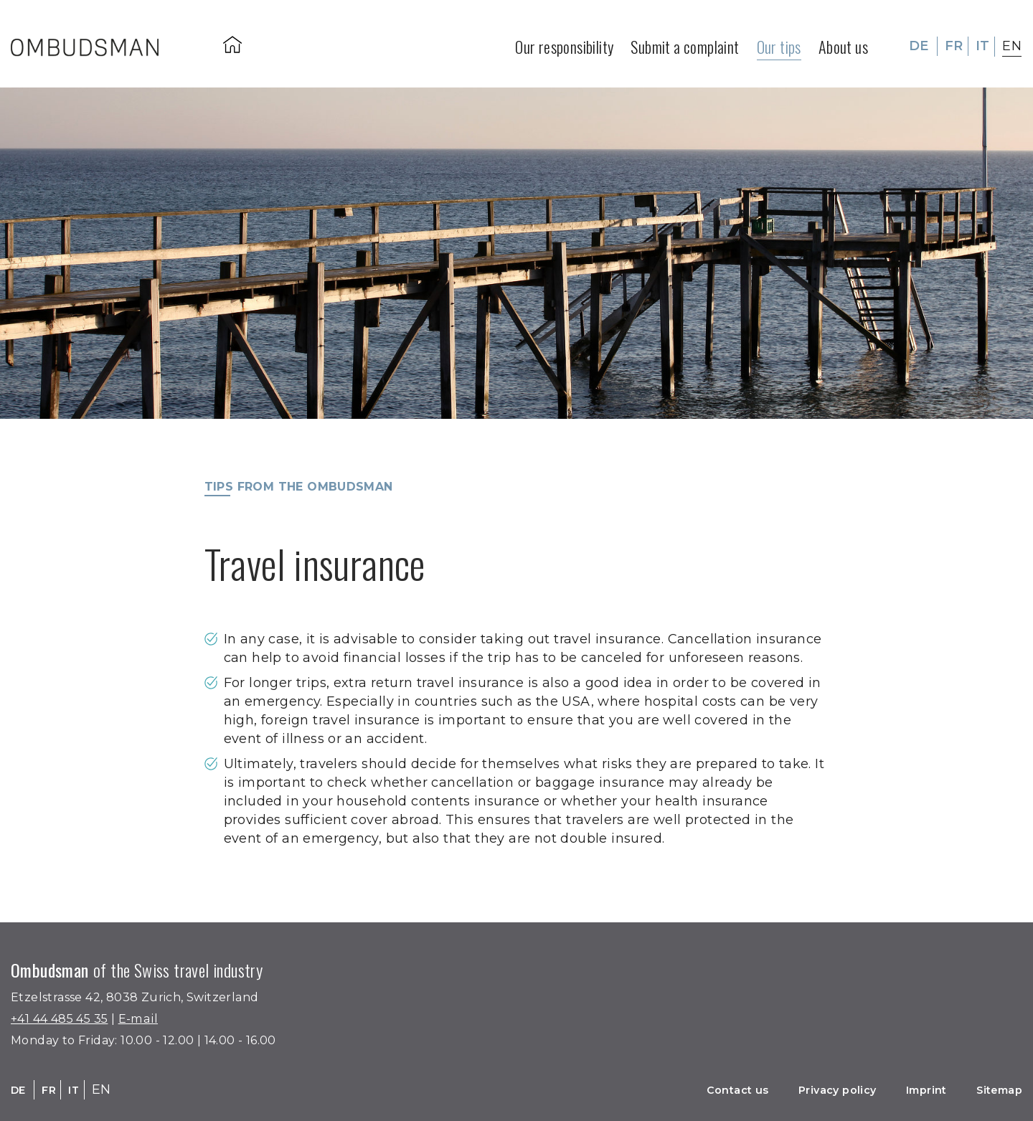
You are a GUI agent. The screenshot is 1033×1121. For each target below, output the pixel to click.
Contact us (693, 1089)
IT (983, 40)
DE (919, 40)
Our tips (779, 40)
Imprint (909, 1089)
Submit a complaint (685, 40)
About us (843, 40)
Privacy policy (807, 1089)
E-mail (154, 1018)
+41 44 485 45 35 (66, 1018)
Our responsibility (564, 40)
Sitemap (993, 1089)
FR (954, 40)
